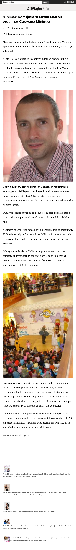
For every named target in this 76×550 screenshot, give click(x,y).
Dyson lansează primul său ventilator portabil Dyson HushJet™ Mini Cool (29, 511)
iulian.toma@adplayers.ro (17, 435)
